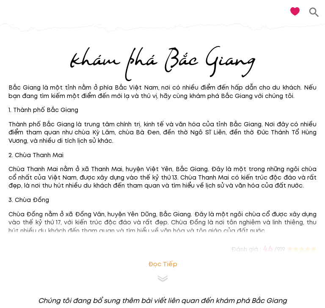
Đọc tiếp (162, 264)
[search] (314, 12)
